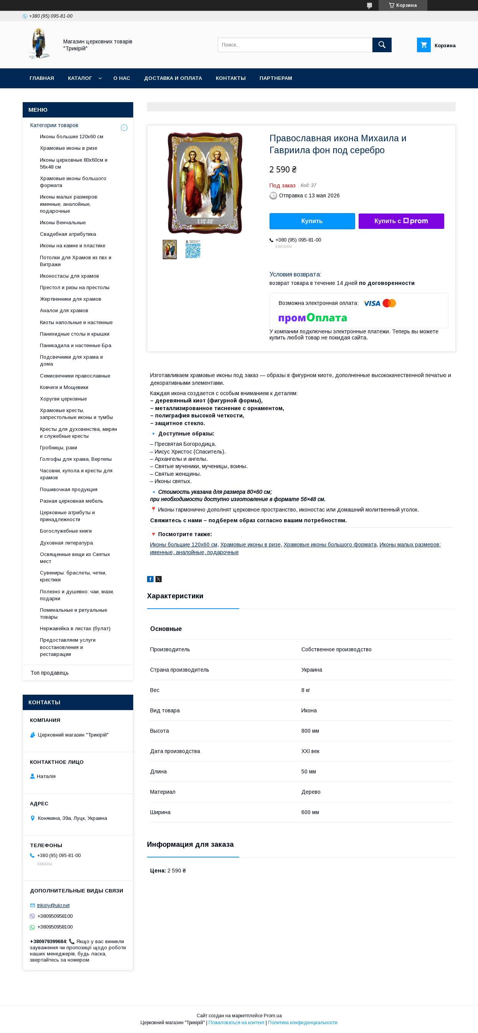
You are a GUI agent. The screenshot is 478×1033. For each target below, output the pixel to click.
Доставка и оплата (173, 78)
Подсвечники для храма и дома (71, 360)
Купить (312, 221)
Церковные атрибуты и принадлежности (67, 516)
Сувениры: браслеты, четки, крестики (73, 576)
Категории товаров (54, 125)
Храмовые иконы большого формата (330, 544)
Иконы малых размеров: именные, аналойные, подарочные (69, 204)
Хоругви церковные (63, 399)
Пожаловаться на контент (236, 1022)
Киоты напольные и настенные (76, 322)
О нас (121, 78)
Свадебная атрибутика (68, 234)
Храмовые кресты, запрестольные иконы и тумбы (76, 413)
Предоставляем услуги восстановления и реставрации (68, 647)
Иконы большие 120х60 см (183, 544)
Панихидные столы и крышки (74, 334)
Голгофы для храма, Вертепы (76, 459)
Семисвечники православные (75, 376)
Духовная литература (66, 543)
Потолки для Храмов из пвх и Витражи (75, 261)
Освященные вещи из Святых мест (75, 557)
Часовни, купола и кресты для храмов (76, 474)
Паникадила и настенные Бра (75, 345)
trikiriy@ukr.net (53, 905)
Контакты (231, 78)
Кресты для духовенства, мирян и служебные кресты (78, 432)
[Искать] (382, 45)
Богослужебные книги (66, 531)
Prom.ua (273, 1015)
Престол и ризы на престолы (74, 287)
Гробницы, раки (58, 447)
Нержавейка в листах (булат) (75, 628)
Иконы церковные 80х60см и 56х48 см (74, 163)
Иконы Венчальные (63, 222)
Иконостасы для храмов (69, 276)
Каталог (80, 78)
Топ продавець (49, 673)
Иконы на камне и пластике (72, 245)
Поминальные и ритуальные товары (73, 613)
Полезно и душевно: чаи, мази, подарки (77, 595)
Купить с (401, 221)
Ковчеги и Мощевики (64, 387)
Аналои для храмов (64, 310)
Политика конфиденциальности (302, 1022)
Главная (42, 78)
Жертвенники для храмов (70, 299)
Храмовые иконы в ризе (250, 544)
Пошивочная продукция (69, 489)
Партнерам (276, 78)
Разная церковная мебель (71, 501)
